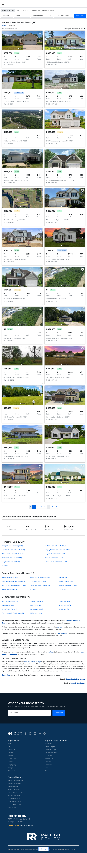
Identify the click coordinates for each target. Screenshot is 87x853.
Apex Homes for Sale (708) (54, 558)
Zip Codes (62, 589)
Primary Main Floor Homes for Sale (14, 585)
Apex (9, 744)
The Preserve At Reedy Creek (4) (13, 613)
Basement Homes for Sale (68, 585)
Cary (9, 747)
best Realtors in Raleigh (32, 662)
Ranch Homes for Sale (9, 589)
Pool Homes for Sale (66, 581)
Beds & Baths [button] (42, 16)
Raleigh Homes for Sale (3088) (12, 546)
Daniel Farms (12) (8, 605)
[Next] (56, 507)
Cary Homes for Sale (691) (11, 562)
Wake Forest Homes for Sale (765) (13, 554)
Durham (10, 756)
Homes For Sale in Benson (75, 679)
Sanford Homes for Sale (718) (12, 558)
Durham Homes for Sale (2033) (55, 546)
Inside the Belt (49, 759)
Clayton (10, 753)
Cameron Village (50, 750)
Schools (33, 589)
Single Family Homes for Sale (40, 577)
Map (43, 849)
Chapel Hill (11, 750)
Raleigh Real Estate (77, 683)
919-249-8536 (26, 825)
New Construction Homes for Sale (13, 581)
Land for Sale (63, 577)
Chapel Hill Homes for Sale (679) (56, 562)
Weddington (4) (64, 609)
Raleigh (10, 768)
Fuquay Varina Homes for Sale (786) (57, 550)
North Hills (48, 765)
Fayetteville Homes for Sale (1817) (13, 550)
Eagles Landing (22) (65, 601)
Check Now (59, 713)
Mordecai (48, 762)
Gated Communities (14, 801)
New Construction (14, 789)
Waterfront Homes (14, 798)
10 (52, 507)
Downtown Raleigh (51, 753)
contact (60, 627)
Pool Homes (12, 807)
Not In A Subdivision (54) (10, 601)
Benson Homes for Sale (10, 577)
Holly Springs (12, 765)
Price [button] (22, 16)
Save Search (80, 16)
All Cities (6, 566)
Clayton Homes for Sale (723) (55, 554)
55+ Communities (14, 795)
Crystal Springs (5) (36, 609)
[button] (3, 4)
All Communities (37, 613)
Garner (10, 762)
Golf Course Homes (14, 804)
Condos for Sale (13, 786)
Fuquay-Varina (12, 759)
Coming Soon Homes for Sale (40, 585)
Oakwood (48, 768)
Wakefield (48, 771)
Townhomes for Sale (14, 783)
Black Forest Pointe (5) (10, 609)
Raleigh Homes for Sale (15, 780)
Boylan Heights (50, 747)
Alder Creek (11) (35, 605)
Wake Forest (12, 771)
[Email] (29, 712)
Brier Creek (48, 744)
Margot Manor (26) (36, 601)
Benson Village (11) (65, 605)
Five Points (48, 756)
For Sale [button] (7, 16)
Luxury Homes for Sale (38, 581)
